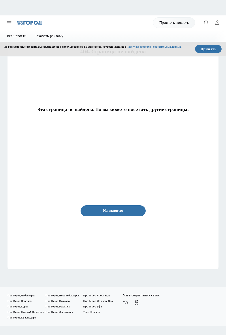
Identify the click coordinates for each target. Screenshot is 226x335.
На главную (113, 210)
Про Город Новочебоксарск (62, 295)
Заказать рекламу (49, 36)
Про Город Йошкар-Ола (98, 301)
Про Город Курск (18, 306)
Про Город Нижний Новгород (26, 312)
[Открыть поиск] (206, 22)
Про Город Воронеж (20, 301)
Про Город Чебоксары (21, 295)
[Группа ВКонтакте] (125, 302)
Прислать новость (174, 22)
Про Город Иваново (57, 301)
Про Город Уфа (92, 306)
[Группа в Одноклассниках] (136, 302)
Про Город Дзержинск (59, 312)
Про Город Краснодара (22, 317)
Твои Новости (91, 312)
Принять (208, 49)
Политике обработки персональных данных (154, 46)
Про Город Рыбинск (57, 306)
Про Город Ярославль (96, 295)
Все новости (16, 36)
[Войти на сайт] (217, 22)
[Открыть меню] (9, 22)
